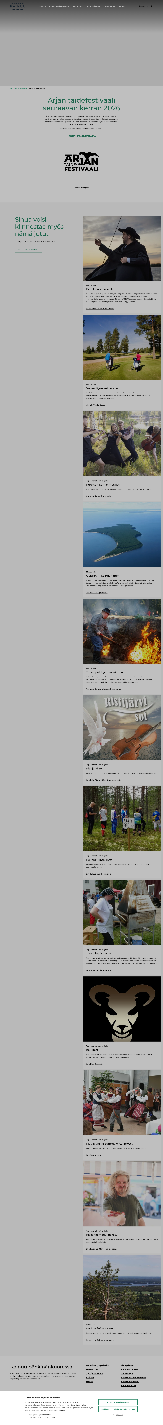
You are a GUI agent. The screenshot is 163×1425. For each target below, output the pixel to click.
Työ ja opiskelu (93, 6)
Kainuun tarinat (129, 1372)
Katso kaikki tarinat (28, 250)
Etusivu (42, 6)
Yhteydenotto (128, 1368)
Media (89, 1384)
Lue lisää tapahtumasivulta (81, 136)
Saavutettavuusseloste (133, 1380)
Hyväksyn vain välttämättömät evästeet (118, 1409)
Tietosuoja (127, 1376)
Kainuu (122, 6)
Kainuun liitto (128, 1388)
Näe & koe (77, 6)
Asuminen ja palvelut (59, 6)
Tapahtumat (109, 6)
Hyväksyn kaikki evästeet (118, 1402)
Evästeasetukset (130, 1384)
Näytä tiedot (118, 1415)
